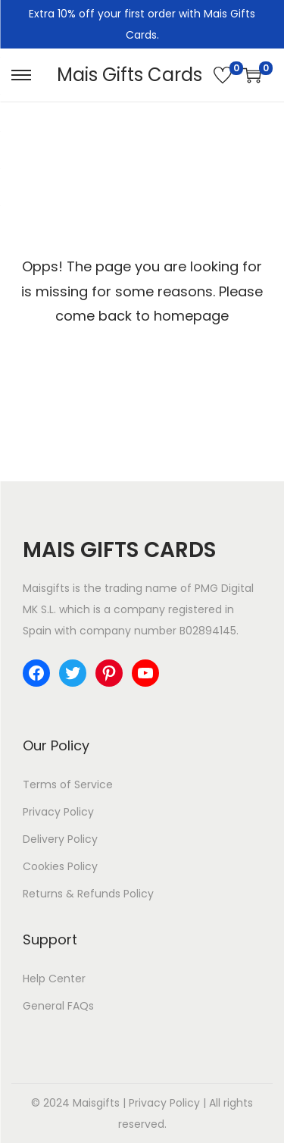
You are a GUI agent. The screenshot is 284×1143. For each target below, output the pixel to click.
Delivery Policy (60, 839)
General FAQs (58, 1005)
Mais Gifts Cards (129, 74)
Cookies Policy (60, 866)
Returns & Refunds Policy (88, 893)
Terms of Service (68, 784)
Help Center (54, 978)
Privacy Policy (58, 811)
